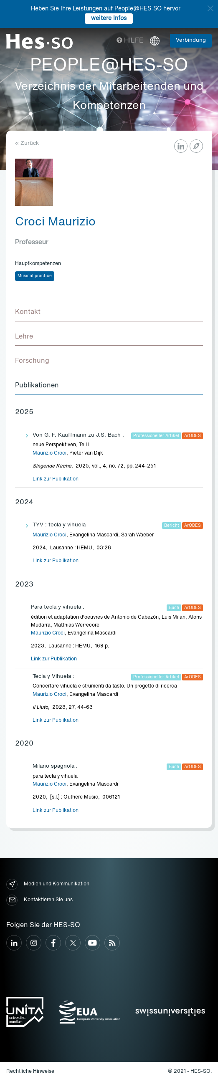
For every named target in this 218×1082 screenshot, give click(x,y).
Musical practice (35, 276)
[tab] (109, 312)
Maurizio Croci (49, 453)
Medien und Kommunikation (47, 884)
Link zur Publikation (56, 479)
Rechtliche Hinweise (30, 1071)
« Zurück (27, 143)
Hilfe (130, 41)
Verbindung (191, 40)
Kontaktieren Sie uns (39, 900)
